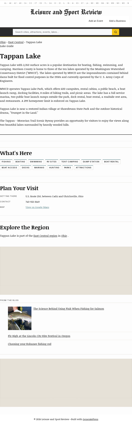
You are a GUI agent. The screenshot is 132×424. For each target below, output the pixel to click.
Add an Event (96, 20)
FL (46, 3)
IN (68, 3)
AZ (15, 3)
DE (41, 3)
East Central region (45, 235)
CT (36, 3)
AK (10, 3)
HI (55, 3)
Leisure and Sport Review (66, 12)
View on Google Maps (37, 207)
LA (87, 3)
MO (123, 3)
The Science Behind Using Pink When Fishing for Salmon (68, 308)
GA (50, 3)
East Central (15, 42)
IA (73, 3)
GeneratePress (90, 419)
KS (77, 3)
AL (5, 3)
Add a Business (117, 20)
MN (112, 3)
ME (92, 3)
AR (20, 3)
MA (102, 3)
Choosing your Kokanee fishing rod (29, 344)
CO (30, 3)
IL (64, 3)
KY (82, 3)
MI (108, 3)
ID (60, 3)
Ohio (3, 42)
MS (118, 3)
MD (97, 3)
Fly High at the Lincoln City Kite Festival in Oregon (39, 336)
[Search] (115, 32)
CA (25, 3)
